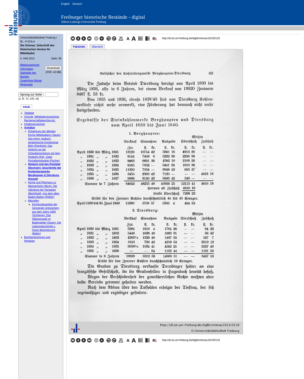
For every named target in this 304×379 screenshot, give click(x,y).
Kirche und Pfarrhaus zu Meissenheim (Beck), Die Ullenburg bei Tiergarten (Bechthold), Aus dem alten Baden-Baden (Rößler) (43, 190)
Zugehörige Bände (31, 80)
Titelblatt (29, 113)
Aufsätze (29, 127)
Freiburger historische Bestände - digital (103, 17)
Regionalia (26, 84)
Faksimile (79, 46)
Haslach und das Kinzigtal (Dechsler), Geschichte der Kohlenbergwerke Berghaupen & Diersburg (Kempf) (44, 171)
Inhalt (26, 107)
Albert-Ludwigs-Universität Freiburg (83, 21)
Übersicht (97, 46)
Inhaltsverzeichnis (34, 124)
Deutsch (77, 3)
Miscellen (33, 200)
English (65, 3)
